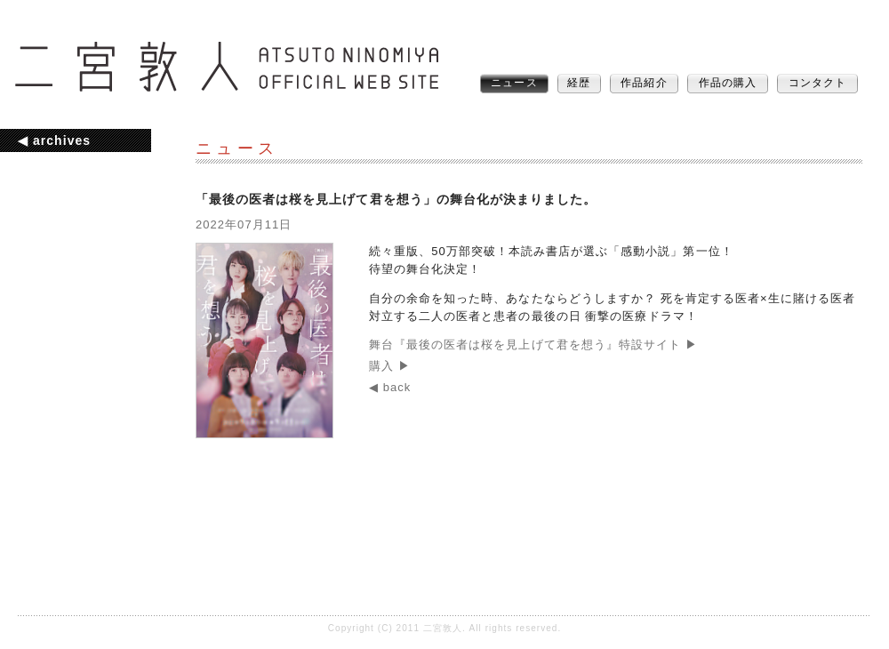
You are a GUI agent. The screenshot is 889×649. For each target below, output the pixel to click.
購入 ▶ (390, 366)
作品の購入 (728, 82)
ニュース (514, 82)
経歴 (578, 82)
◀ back (390, 387)
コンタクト (817, 82)
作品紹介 (644, 82)
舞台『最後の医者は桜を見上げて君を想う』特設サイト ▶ (533, 344)
